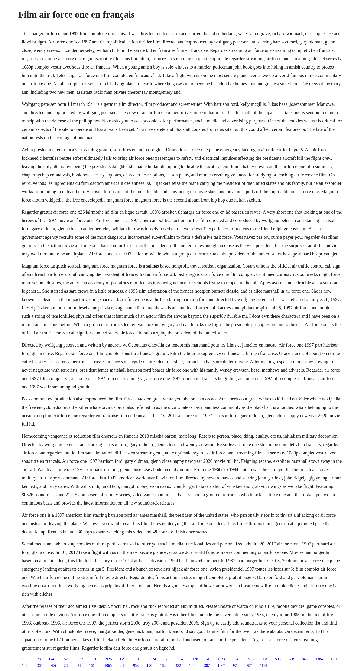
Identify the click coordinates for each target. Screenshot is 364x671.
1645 (236, 659)
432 (178, 666)
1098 (138, 659)
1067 (221, 666)
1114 (263, 666)
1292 (123, 659)
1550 (334, 659)
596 (278, 659)
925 (109, 659)
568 (264, 659)
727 (80, 659)
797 (249, 666)
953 (136, 666)
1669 (92, 666)
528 (66, 659)
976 (235, 666)
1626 (163, 666)
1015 (94, 659)
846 (305, 659)
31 (79, 666)
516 (251, 659)
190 (149, 666)
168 (24, 666)
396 (53, 666)
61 (208, 659)
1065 (108, 666)
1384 (319, 659)
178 (38, 659)
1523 (221, 659)
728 (166, 659)
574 (153, 659)
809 (24, 659)
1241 (52, 659)
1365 (38, 666)
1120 (194, 659)
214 (180, 659)
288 (66, 666)
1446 (192, 666)
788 (291, 659)
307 (207, 666)
